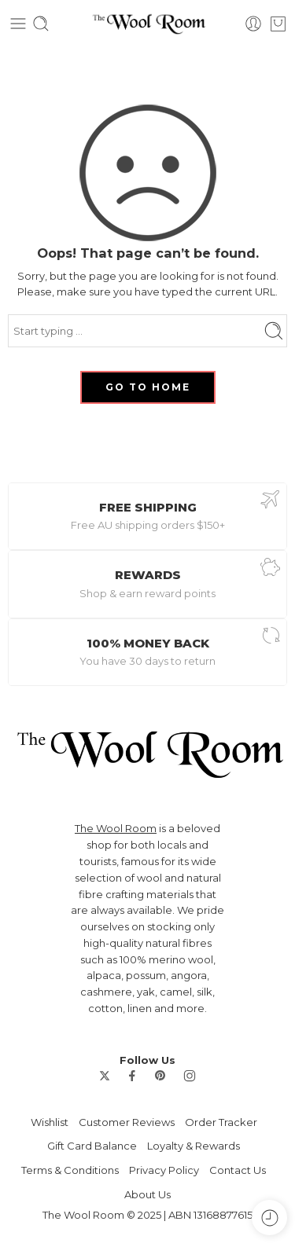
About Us (147, 1194)
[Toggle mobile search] (41, 23)
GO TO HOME (147, 387)
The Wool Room (116, 828)
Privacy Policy (164, 1170)
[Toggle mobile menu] (18, 23)
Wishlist (49, 1122)
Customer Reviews (127, 1122)
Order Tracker (221, 1122)
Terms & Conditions (70, 1170)
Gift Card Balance (92, 1145)
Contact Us (237, 1170)
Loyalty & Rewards (193, 1145)
